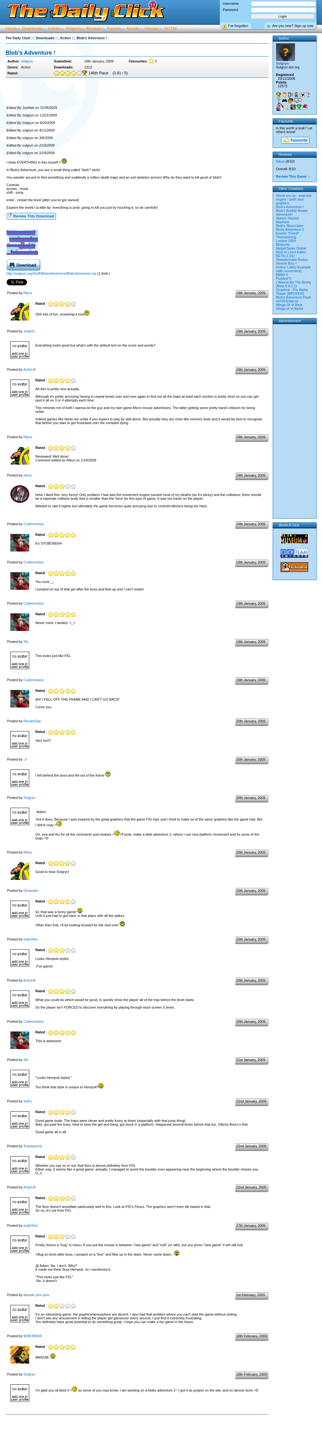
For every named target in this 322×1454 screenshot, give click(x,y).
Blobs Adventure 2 (290, 229)
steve (27, 475)
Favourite (295, 140)
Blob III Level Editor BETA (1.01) (291, 254)
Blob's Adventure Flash (293, 297)
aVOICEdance (287, 301)
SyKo (27, 1101)
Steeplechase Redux (292, 259)
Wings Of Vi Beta (289, 305)
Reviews (94, 28)
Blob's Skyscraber (290, 226)
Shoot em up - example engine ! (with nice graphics (294, 199)
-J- (25, 759)
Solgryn (27, 61)
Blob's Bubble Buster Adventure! (292, 212)
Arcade (132, 28)
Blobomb (283, 244)
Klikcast (152, 28)
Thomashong (286, 237)
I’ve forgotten (238, 26)
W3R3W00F (32, 1336)
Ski (25, 642)
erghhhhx (30, 939)
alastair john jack (36, 1295)
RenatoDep (32, 721)
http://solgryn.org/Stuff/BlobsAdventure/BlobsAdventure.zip (52, 273)
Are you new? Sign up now (293, 26)
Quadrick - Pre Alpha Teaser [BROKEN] (292, 291)
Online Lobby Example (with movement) (293, 269)
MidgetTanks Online (291, 248)
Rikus (27, 293)
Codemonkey (33, 524)
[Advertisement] (137, 92)
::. (33, 37)
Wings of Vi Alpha (289, 308)
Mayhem (282, 222)
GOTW (170, 28)
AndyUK (29, 369)
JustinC (29, 331)
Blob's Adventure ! (31, 53)
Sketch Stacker (287, 218)
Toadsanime (32, 1146)
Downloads (32, 28)
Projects (73, 28)
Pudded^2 (283, 278)
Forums (114, 28)
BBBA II (282, 275)
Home (11, 28)
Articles (54, 28)
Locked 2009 (286, 241)
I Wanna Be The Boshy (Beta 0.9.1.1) (294, 284)
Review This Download (31, 215)
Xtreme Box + (286, 263)
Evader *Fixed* (287, 233)
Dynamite (30, 890)
